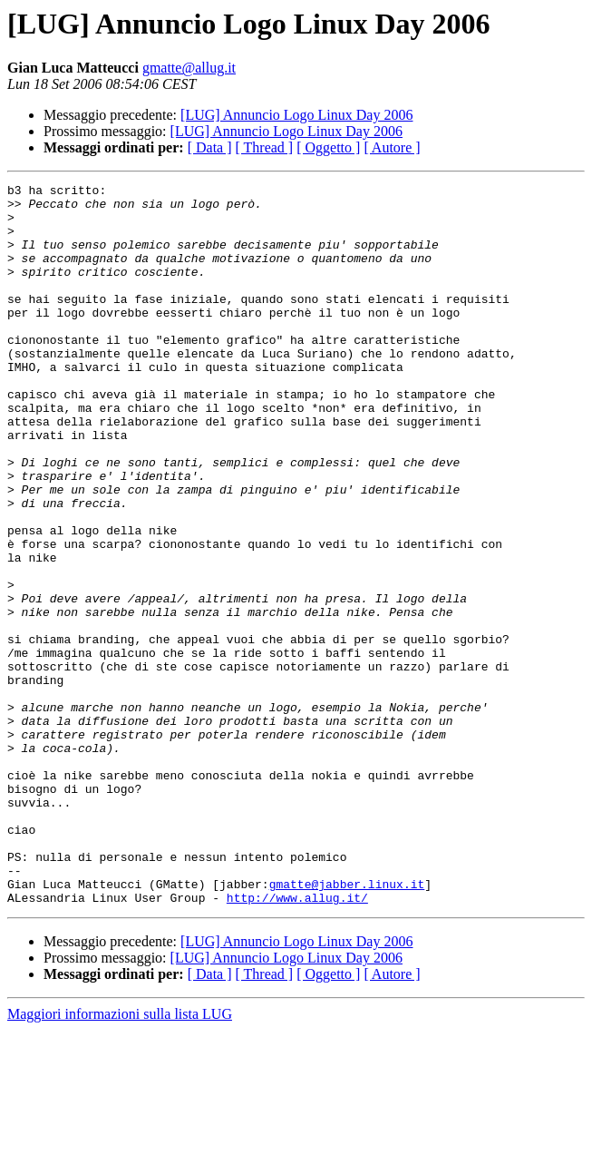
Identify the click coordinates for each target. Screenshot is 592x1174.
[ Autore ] (392, 147)
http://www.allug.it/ (297, 1041)
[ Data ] (210, 147)
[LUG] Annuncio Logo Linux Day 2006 (296, 114)
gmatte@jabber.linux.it (347, 1025)
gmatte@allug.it (189, 67)
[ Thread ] (265, 147)
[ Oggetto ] (328, 147)
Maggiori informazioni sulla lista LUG (119, 1158)
